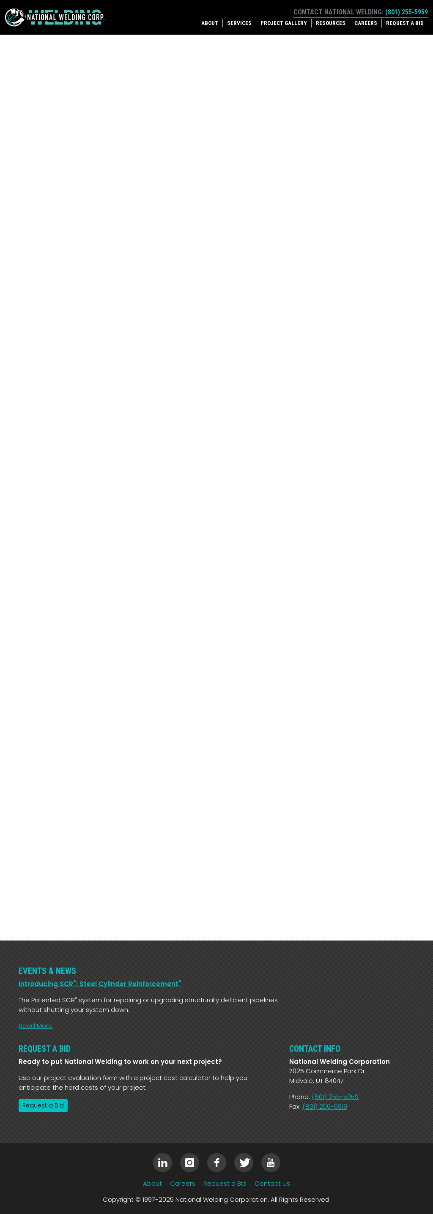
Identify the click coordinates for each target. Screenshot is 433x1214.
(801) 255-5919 (324, 1106)
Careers (365, 22)
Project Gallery (283, 22)
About (209, 22)
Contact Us (272, 1183)
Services (239, 22)
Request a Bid (405, 22)
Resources (330, 22)
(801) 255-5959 (406, 12)
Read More (35, 1025)
